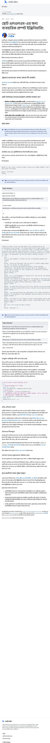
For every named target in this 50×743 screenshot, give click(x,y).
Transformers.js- (26, 105)
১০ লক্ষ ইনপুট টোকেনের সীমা (13, 445)
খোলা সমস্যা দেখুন (6, 738)
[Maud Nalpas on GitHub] (9, 36)
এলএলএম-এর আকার (7, 82)
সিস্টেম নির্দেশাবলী (24, 415)
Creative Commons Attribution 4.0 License (32, 511)
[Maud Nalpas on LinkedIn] (11, 36)
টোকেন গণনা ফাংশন (20, 450)
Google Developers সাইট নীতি (41, 513)
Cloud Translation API (11, 14)
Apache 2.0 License (13, 513)
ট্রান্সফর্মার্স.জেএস (17, 420)
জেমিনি (3, 61)
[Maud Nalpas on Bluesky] (13, 36)
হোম (3, 19)
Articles (4, 7)
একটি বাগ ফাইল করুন (7, 736)
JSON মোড (34, 415)
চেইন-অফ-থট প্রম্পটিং (14, 233)
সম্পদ (12, 19)
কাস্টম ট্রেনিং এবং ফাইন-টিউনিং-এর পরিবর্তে (26, 478)
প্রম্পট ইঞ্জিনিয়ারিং (13, 42)
